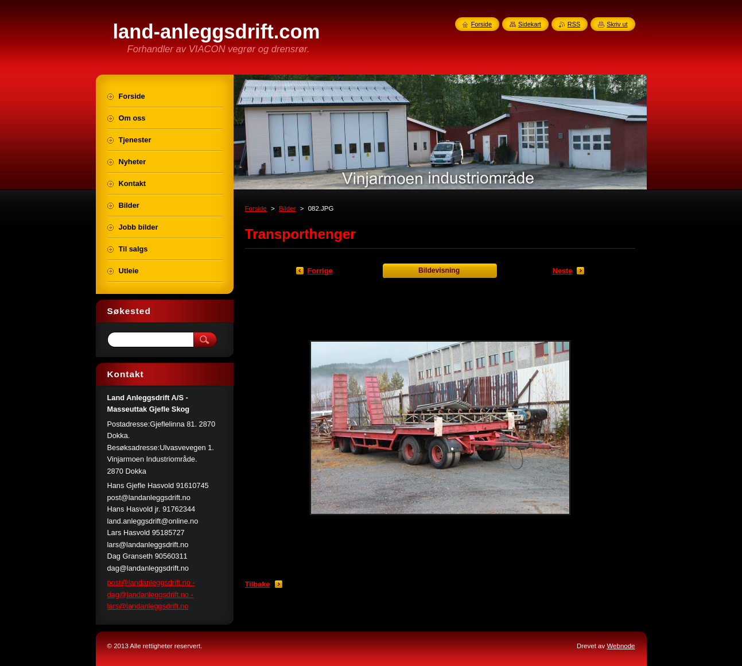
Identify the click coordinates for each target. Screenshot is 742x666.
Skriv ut (617, 24)
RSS (574, 24)
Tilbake (257, 584)
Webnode (621, 645)
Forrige (320, 270)
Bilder (287, 208)
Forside (256, 208)
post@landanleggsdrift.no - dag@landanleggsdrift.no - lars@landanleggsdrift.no (151, 594)
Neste (563, 270)
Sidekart (529, 24)
